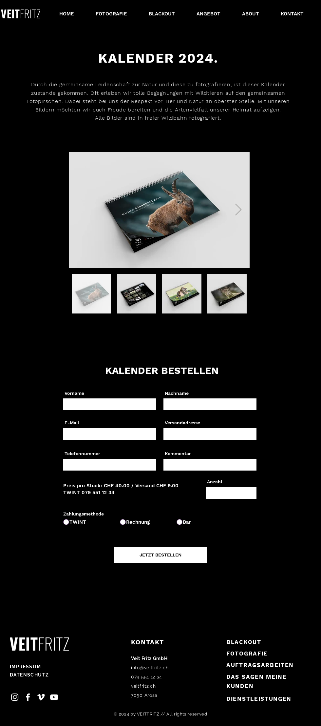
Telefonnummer (82, 453)
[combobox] (209, 434)
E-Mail (72, 422)
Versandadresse (182, 422)
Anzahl (214, 481)
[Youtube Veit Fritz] (54, 697)
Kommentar (178, 453)
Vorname (74, 393)
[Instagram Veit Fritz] (15, 697)
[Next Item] (238, 210)
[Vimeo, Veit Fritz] (41, 697)
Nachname (177, 393)
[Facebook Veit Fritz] (28, 697)
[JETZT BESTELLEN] (160, 555)
